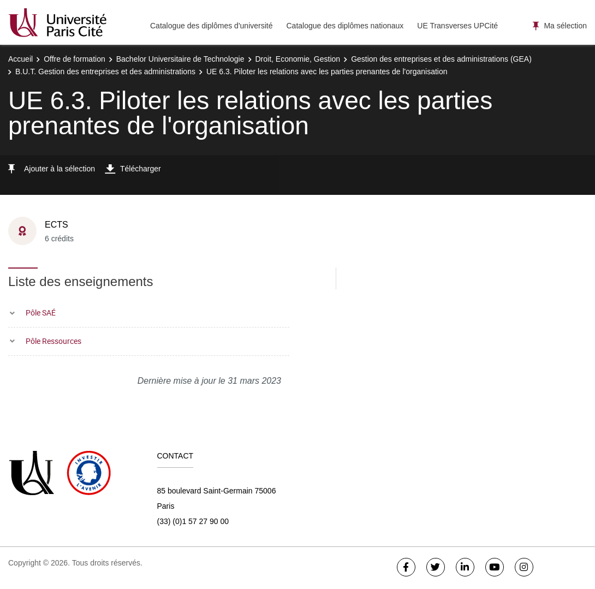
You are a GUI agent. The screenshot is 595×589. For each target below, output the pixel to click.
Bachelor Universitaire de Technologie (180, 59)
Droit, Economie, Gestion (298, 59)
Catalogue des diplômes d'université (211, 25)
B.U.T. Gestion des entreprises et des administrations (105, 71)
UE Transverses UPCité (457, 25)
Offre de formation (74, 59)
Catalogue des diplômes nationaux (344, 25)
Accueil (20, 59)
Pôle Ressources (53, 341)
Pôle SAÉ (41, 312)
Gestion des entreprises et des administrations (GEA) (441, 59)
